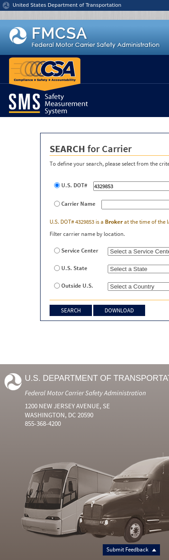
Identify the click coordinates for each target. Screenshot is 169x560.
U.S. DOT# (74, 185)
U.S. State (74, 268)
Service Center (79, 250)
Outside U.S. (77, 285)
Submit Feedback (131, 549)
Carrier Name (78, 204)
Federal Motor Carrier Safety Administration (85, 392)
